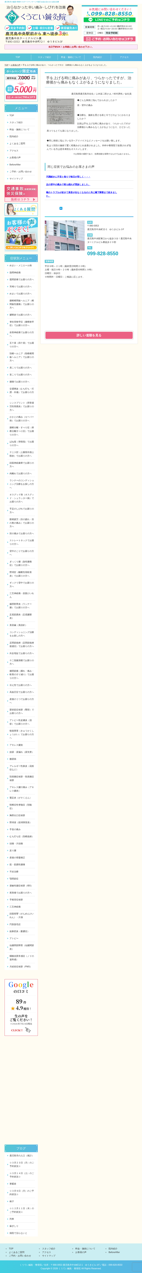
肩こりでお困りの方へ (21, 367)
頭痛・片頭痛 (16, 843)
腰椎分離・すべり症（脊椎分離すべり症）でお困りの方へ (22, 431)
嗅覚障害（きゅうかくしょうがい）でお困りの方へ (22, 734)
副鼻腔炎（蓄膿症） (20, 931)
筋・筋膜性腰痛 (17, 864)
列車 (12, 1219)
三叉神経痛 (15, 907)
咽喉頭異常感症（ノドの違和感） (22, 958)
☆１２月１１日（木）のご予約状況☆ (22, 1210)
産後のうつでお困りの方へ (22, 701)
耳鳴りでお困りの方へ (21, 286)
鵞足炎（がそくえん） (21, 798)
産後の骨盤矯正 (17, 857)
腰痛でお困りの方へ (20, 381)
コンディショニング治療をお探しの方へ (22, 634)
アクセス (124, 57)
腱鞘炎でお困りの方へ (21, 315)
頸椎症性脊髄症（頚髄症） (21, 807)
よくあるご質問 (17, 143)
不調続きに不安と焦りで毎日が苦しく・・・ (68, 177)
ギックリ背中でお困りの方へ (22, 585)
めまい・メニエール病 (21, 265)
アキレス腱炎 (16, 745)
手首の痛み (15, 829)
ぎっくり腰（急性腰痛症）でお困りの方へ (21, 563)
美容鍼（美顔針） (18, 625)
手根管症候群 (16, 899)
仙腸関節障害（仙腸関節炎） (22, 947)
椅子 (12, 1201)
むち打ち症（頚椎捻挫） (22, 836)
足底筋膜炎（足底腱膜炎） (21, 616)
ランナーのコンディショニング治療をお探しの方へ (22, 484)
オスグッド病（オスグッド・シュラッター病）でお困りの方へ (22, 498)
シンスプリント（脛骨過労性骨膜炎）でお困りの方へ (22, 406)
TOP (18, 57)
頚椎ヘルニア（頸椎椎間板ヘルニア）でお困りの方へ (22, 357)
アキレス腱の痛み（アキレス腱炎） (22, 789)
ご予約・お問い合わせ (21, 171)
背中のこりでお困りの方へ (22, 553)
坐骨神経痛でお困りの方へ (22, 334)
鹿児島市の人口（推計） (22, 1155)
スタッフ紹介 (44, 57)
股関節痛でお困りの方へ (22, 279)
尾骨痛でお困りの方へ (21, 893)
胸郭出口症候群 (17, 815)
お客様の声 (15, 65)
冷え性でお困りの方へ (21, 685)
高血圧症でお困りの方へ (22, 692)
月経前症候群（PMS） (21, 966)
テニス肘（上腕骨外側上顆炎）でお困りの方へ (22, 454)
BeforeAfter (15, 164)
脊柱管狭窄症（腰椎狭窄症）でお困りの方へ (22, 324)
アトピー (14, 938)
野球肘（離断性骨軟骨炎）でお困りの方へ (21, 574)
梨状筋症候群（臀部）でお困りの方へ (22, 711)
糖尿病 (13, 759)
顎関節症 (14, 879)
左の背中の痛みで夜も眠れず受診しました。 (68, 184)
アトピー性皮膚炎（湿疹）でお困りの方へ (21, 722)
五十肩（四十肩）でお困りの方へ (22, 345)
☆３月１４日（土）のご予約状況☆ (22, 1175)
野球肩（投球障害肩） (21, 822)
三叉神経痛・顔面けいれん (22, 595)
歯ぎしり (14, 1226)
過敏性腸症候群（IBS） (21, 885)
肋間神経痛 (15, 272)
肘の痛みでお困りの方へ (22, 533)
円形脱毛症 (15, 924)
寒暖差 (13, 1184)
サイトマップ (16, 178)
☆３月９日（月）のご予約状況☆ (22, 1193)
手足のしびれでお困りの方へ (22, 511)
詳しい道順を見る (89, 335)
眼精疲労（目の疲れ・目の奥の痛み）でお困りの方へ (22, 523)
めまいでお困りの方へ (21, 293)
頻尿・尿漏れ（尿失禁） (22, 752)
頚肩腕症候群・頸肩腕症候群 (22, 778)
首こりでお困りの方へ (21, 374)
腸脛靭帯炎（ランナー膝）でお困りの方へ (21, 606)
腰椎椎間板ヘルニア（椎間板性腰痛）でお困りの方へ (22, 304)
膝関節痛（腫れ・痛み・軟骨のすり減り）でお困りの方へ (22, 674)
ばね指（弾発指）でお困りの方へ (22, 443)
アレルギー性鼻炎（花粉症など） (22, 768)
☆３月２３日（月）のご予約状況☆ (22, 1164)
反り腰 (13, 850)
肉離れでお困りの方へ (21, 473)
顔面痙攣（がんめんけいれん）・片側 (22, 915)
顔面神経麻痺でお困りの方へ (22, 465)
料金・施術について (71, 57)
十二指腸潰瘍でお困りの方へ (22, 662)
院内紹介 (97, 57)
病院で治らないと (18, 1233)
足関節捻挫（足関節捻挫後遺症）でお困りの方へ (22, 645)
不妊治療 (14, 871)
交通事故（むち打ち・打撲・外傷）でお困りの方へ (22, 392)
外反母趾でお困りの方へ (22, 653)
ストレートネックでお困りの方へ (22, 542)
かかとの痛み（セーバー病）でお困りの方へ (22, 419)
